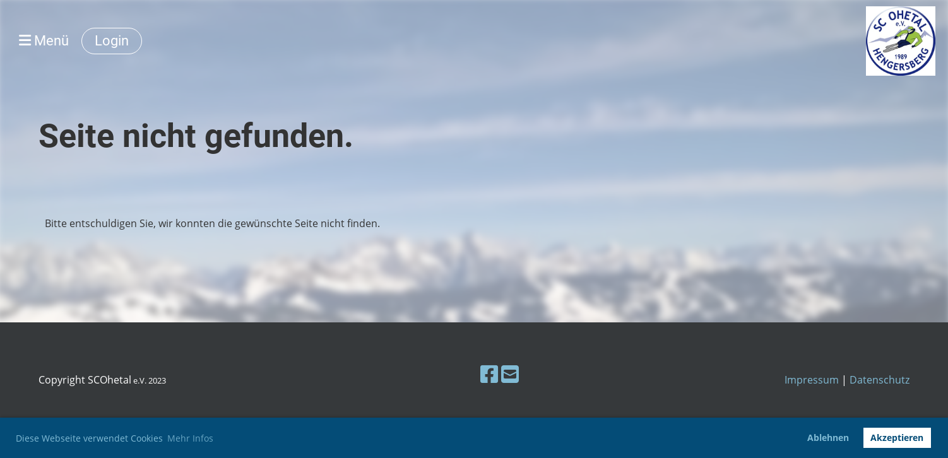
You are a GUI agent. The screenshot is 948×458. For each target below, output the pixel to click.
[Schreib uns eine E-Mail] (510, 373)
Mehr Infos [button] (190, 438)
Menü (44, 41)
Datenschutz (879, 380)
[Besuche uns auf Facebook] (489, 373)
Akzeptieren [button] (896, 437)
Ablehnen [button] (828, 437)
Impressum (812, 380)
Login (112, 41)
